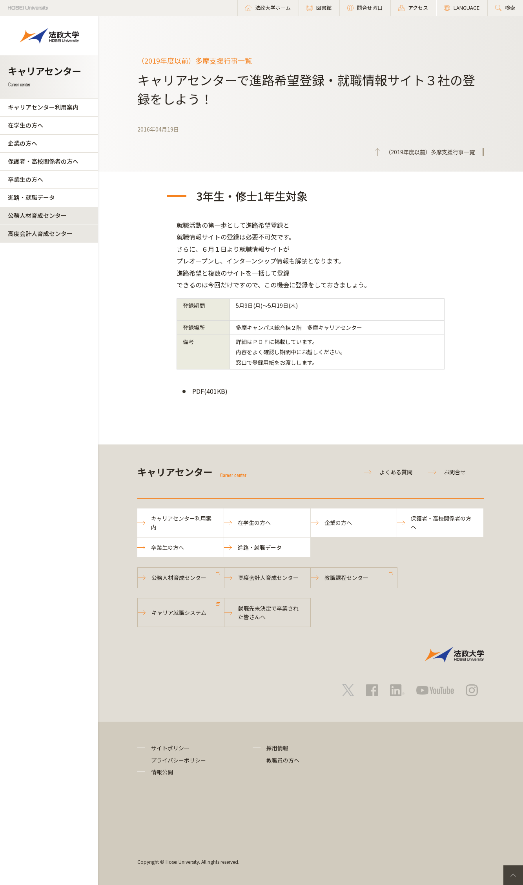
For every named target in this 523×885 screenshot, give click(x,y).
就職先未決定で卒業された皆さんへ (268, 612)
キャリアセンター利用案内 (43, 107)
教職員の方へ (282, 760)
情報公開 (162, 772)
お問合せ (455, 472)
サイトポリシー (170, 748)
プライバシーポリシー (178, 760)
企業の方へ (22, 143)
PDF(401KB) (210, 391)
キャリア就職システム (178, 612)
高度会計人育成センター (40, 233)
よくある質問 (395, 472)
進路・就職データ (31, 197)
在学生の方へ (25, 125)
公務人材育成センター (37, 215)
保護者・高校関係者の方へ (43, 161)
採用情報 (277, 748)
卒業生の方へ (25, 179)
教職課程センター (346, 577)
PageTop (513, 875)
